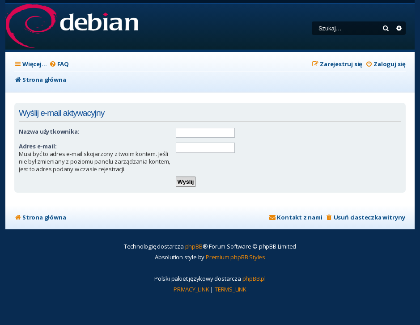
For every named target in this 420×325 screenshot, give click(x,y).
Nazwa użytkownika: (49, 131)
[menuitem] (59, 64)
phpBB (194, 246)
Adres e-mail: (37, 146)
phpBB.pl (254, 278)
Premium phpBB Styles (235, 257)
